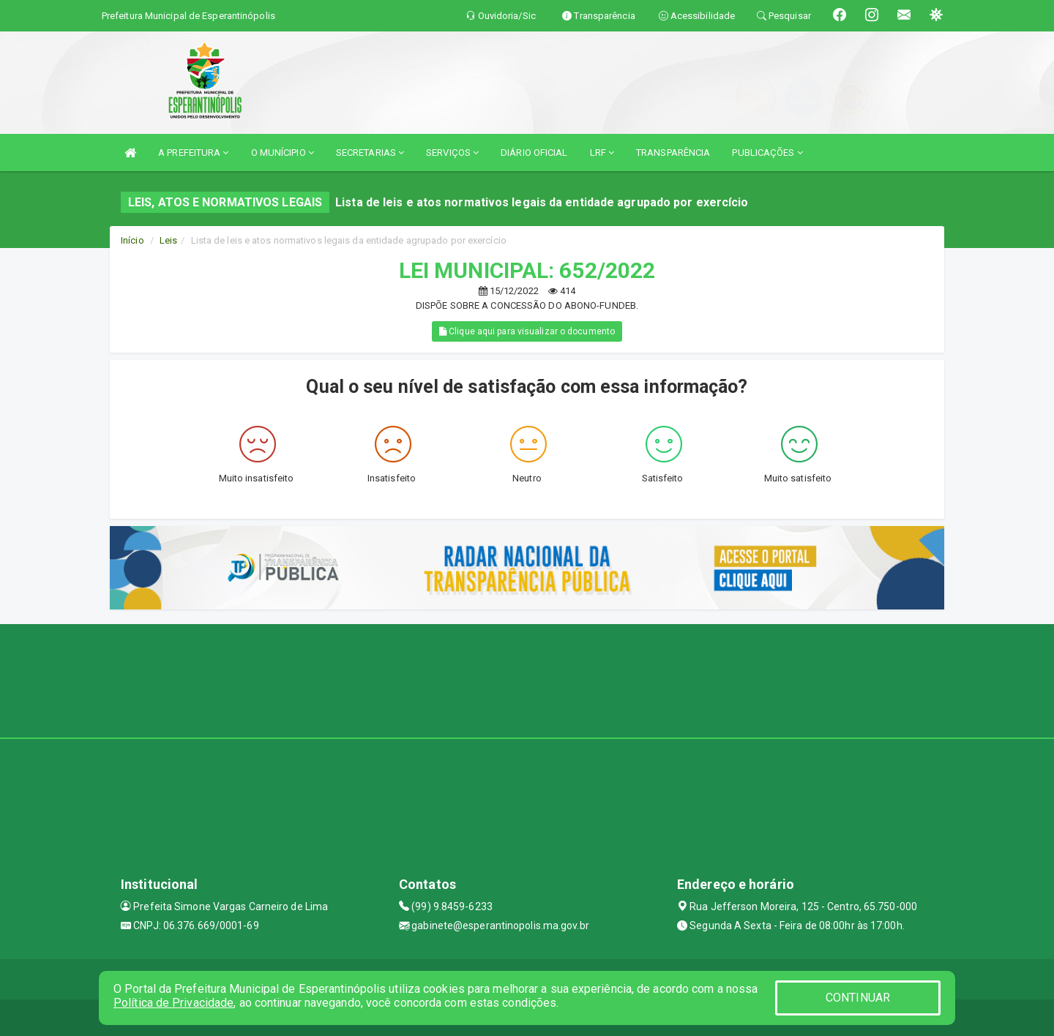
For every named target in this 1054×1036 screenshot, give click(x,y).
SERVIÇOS (452, 152)
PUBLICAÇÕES (767, 152)
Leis (168, 240)
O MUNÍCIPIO (282, 152)
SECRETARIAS (370, 152)
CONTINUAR (858, 998)
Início (132, 240)
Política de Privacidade (173, 1003)
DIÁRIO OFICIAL (534, 152)
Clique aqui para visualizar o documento (527, 331)
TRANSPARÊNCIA (673, 152)
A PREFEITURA (193, 152)
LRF (602, 152)
